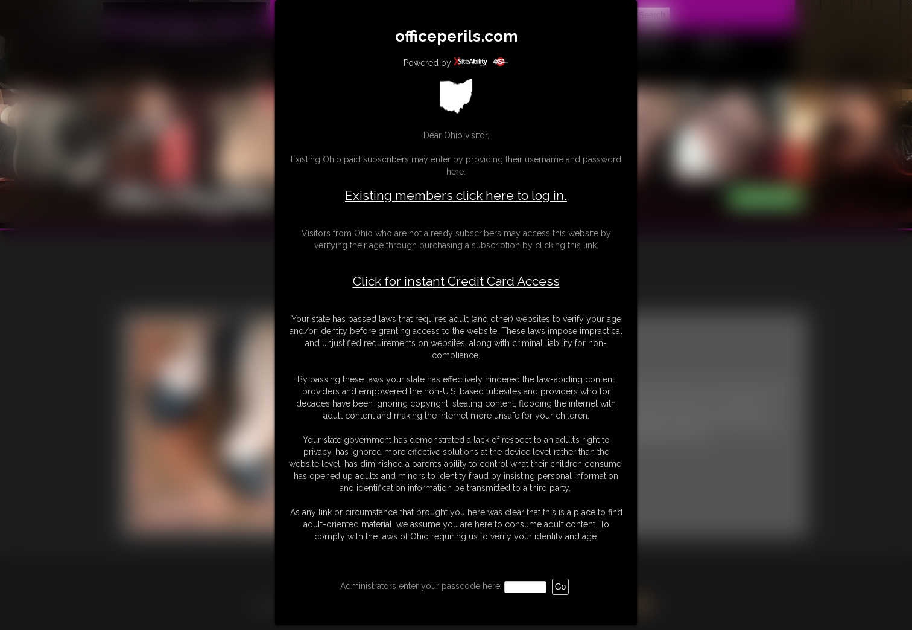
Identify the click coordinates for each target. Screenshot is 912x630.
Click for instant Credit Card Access (456, 281)
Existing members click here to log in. (456, 195)
